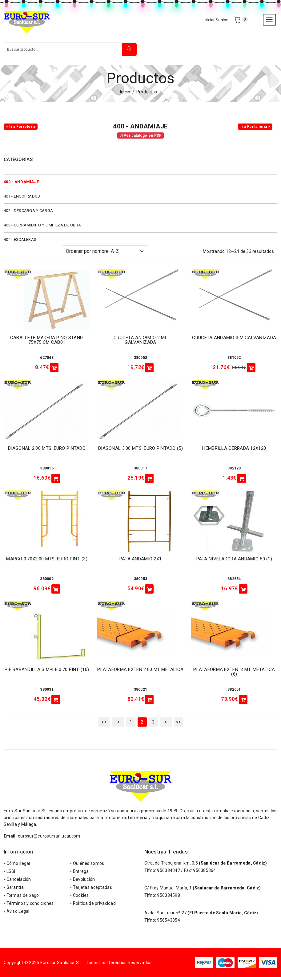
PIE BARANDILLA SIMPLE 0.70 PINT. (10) (47, 669)
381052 (234, 357)
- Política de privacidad (93, 903)
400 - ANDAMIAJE (21, 181)
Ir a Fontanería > (255, 126)
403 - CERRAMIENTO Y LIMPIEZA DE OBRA (42, 225)
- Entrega (79, 871)
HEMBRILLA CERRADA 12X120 (234, 448)
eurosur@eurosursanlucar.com (49, 836)
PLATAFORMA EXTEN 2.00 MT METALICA (140, 669)
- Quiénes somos (87, 863)
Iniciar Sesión (216, 20)
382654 (234, 579)
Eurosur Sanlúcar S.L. (61, 962)
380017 (140, 468)
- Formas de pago (21, 895)
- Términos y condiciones (29, 903)
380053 (140, 579)
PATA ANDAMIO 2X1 (140, 559)
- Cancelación (17, 879)
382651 (234, 689)
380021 (140, 689)
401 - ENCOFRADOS (22, 196)
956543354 (168, 920)
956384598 (168, 895)
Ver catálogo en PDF (141, 135)
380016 (47, 468)
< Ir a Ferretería (20, 126)
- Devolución (82, 879)
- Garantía (14, 887)
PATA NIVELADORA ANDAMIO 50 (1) (234, 559)
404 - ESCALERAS (20, 239)
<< (103, 722)
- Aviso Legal (17, 911)
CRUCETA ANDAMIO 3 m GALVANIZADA (234, 337)
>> (178, 722)
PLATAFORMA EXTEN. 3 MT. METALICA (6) (234, 672)
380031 (47, 689)
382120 (234, 468)
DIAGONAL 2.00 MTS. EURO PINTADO (47, 448)
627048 (47, 357)
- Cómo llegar (17, 863)
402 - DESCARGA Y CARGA (28, 210)
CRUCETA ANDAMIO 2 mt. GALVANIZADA (140, 340)
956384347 (168, 870)
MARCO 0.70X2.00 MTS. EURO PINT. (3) (46, 559)
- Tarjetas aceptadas (91, 887)
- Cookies (79, 895)
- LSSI (9, 871)
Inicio (125, 91)
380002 (47, 579)
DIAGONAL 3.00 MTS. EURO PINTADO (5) (140, 448)
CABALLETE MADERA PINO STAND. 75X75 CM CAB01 (47, 340)
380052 (140, 357)
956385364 (204, 870)
